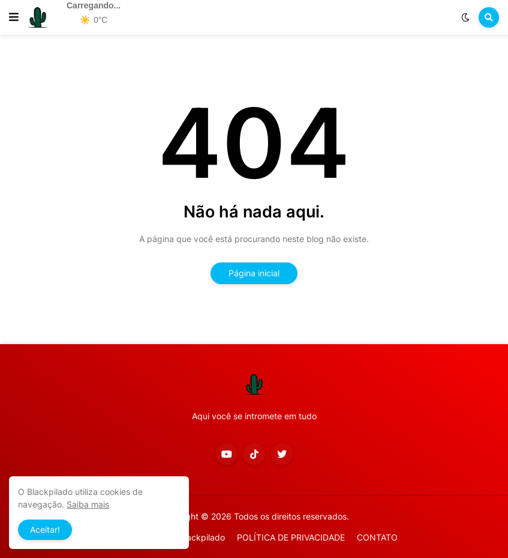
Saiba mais (88, 504)
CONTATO (377, 537)
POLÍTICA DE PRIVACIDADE (291, 537)
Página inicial (254, 273)
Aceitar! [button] (45, 529)
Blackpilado (202, 537)
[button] (14, 17)
